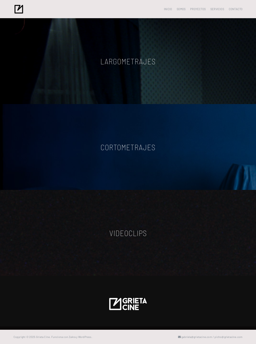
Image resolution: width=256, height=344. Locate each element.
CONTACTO (236, 9)
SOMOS (181, 9)
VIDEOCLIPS (128, 233)
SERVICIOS (217, 9)
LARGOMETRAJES (128, 61)
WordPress (84, 337)
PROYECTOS (198, 9)
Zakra (72, 337)
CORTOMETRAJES (128, 147)
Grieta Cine (43, 337)
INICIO (168, 9)
